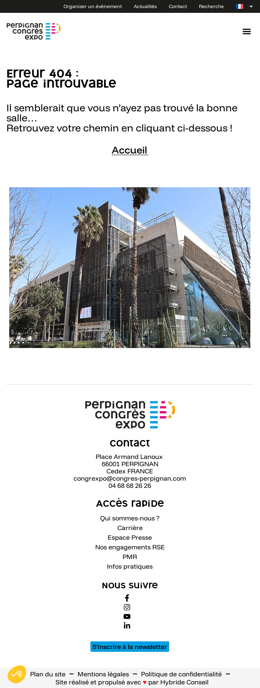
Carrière (130, 528)
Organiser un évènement (92, 6)
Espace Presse (130, 537)
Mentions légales (103, 674)
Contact (178, 6)
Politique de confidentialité (181, 674)
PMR (130, 557)
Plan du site (48, 674)
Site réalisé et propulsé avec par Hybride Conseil (132, 682)
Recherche (211, 6)
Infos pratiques (130, 566)
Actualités (145, 6)
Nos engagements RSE (130, 547)
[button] (247, 31)
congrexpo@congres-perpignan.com (130, 478)
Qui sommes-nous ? (130, 518)
